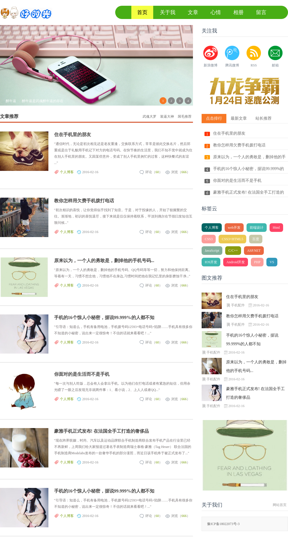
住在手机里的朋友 (72, 134)
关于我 (167, 12)
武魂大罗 (149, 116)
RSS (254, 65)
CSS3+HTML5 (232, 239)
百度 (255, 239)
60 (157, 172)
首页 (142, 12)
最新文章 (239, 118)
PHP (257, 262)
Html (276, 228)
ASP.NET (254, 251)
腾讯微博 (232, 65)
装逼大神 (167, 116)
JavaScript (212, 251)
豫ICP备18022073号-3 (223, 524)
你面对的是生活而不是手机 (81, 374)
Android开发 (235, 262)
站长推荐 (263, 118)
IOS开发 (211, 262)
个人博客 (67, 172)
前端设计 (257, 228)
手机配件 (238, 305)
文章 (193, 12)
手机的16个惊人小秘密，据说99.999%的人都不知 (104, 317)
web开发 (234, 228)
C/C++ (233, 251)
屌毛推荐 (185, 116)
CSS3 (209, 239)
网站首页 (280, 505)
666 (184, 172)
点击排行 (214, 118)
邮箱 (275, 65)
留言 (261, 12)
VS (272, 262)
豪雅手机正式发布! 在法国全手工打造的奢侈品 (101, 431)
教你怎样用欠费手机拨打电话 (84, 200)
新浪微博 (210, 65)
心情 (216, 12)
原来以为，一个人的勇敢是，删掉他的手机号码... (104, 260)
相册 (238, 12)
